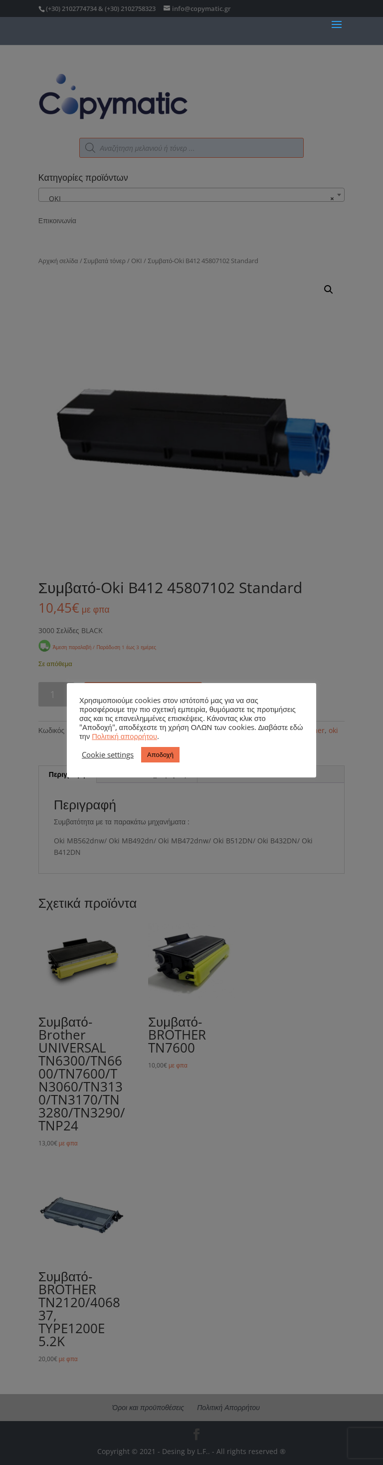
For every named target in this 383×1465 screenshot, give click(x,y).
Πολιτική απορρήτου (124, 736)
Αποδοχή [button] (160, 754)
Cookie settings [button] (108, 754)
